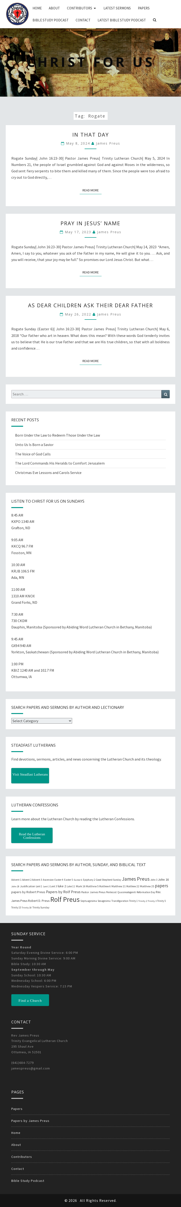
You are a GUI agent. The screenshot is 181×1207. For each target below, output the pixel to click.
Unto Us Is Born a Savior (34, 444)
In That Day (90, 134)
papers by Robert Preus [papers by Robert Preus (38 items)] (28, 892)
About (54, 8)
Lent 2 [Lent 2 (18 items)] (46, 886)
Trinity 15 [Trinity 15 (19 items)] (16, 907)
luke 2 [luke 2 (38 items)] (62, 886)
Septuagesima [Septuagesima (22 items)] (88, 901)
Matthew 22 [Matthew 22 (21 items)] (132, 886)
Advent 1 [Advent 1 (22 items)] (16, 879)
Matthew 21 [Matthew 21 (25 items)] (118, 886)
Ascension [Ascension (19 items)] (48, 879)
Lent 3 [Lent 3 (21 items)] (53, 886)
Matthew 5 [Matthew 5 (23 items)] (92, 886)
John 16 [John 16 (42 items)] (163, 879)
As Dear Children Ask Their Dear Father (90, 305)
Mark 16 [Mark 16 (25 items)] (80, 886)
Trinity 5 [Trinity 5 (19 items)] (161, 901)
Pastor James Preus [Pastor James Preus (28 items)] (93, 892)
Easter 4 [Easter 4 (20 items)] (58, 879)
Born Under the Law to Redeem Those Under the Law (57, 435)
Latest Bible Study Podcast (122, 20)
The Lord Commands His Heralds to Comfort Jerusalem (60, 463)
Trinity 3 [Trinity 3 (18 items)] (152, 901)
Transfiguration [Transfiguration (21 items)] (119, 901)
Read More (92, 190)
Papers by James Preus (30, 1121)
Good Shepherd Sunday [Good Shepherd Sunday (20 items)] (108, 879)
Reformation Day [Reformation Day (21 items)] (146, 892)
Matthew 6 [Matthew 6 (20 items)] (105, 886)
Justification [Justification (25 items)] (27, 886)
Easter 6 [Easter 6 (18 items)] (78, 879)
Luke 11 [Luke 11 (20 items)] (71, 886)
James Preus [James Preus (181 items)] (136, 879)
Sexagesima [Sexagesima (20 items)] (104, 901)
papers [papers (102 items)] (161, 885)
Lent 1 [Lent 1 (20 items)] (39, 886)
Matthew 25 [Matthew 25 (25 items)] (147, 886)
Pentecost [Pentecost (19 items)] (111, 892)
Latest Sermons (117, 8)
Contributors (79, 8)
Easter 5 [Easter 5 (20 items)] (68, 879)
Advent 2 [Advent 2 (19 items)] (26, 879)
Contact (83, 20)
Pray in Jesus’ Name (90, 223)
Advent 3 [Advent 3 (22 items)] (37, 879)
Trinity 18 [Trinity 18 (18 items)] (27, 907)
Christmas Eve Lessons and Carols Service (48, 472)
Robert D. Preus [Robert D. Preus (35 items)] (38, 901)
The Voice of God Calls (33, 454)
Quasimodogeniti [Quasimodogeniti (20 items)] (126, 892)
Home (37, 8)
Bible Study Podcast (51, 20)
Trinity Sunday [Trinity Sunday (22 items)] (40, 907)
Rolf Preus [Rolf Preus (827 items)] (65, 899)
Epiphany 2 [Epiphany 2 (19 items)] (89, 879)
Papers (144, 8)
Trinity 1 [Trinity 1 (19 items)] (133, 901)
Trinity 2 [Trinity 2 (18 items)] (142, 901)
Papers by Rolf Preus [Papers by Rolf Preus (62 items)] (63, 891)
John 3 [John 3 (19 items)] (153, 879)
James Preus (108, 143)
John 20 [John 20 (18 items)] (15, 886)
